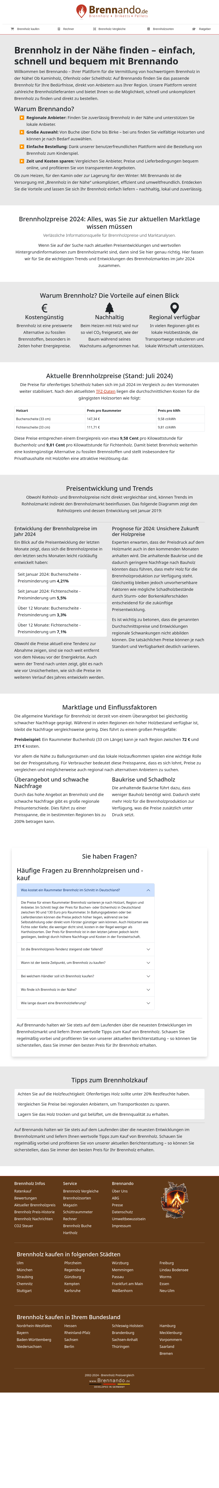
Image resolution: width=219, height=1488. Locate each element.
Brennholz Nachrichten (33, 1314)
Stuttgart (24, 1386)
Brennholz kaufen (25, 29)
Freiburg (167, 1358)
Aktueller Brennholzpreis (35, 1300)
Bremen (166, 1448)
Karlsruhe (72, 1386)
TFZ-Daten (105, 391)
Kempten (72, 1379)
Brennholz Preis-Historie (34, 1307)
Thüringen (120, 1441)
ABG (115, 1293)
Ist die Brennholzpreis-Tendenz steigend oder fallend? (62, 1044)
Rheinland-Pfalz (77, 1428)
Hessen (70, 1421)
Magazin (70, 1300)
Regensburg (74, 1365)
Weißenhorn (122, 1386)
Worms (166, 1372)
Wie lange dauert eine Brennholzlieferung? (53, 1098)
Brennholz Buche (77, 1321)
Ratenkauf (22, 1286)
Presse (117, 1300)
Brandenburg (123, 1428)
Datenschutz (122, 1307)
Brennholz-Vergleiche (109, 29)
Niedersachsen (29, 1441)
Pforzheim (72, 1358)
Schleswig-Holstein (127, 1421)
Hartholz (70, 1328)
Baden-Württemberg (34, 1435)
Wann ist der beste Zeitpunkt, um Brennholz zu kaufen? (63, 1058)
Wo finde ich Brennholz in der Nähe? (48, 1085)
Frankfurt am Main (127, 1379)
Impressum (121, 1321)
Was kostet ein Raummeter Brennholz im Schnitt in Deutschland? (70, 985)
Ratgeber (201, 29)
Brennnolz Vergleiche (81, 1286)
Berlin (69, 1441)
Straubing (25, 1372)
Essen (164, 1379)
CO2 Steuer (23, 1321)
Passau (118, 1372)
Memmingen (122, 1365)
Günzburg (72, 1372)
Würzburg (120, 1358)
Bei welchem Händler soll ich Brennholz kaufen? (57, 1071)
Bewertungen (25, 1293)
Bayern (22, 1428)
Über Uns (120, 1286)
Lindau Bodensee (174, 1365)
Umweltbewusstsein (129, 1314)
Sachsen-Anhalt (125, 1435)
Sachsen (71, 1435)
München (24, 1365)
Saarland (167, 1441)
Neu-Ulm (167, 1386)
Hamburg (168, 1421)
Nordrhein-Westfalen (34, 1421)
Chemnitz (25, 1379)
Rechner (66, 29)
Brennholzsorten (160, 29)
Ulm (20, 1358)
